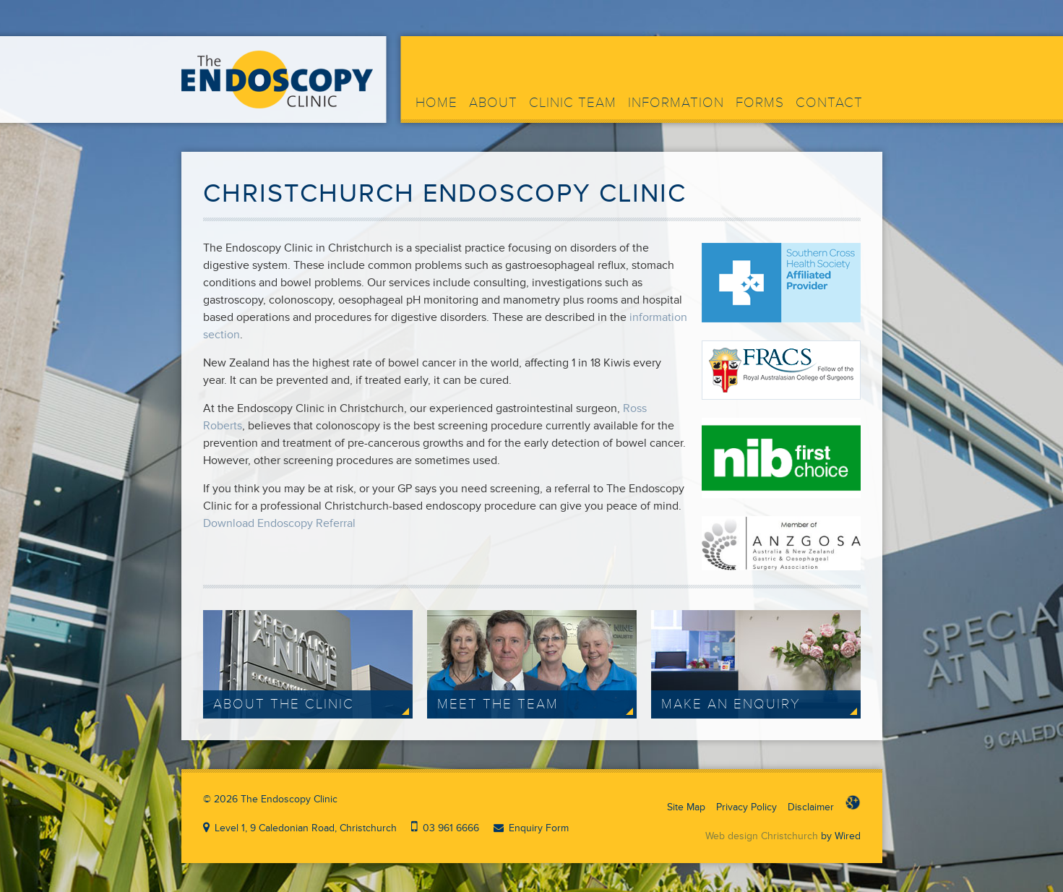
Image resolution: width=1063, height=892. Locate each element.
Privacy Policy (746, 807)
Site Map (686, 807)
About (493, 103)
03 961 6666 (451, 828)
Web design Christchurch (761, 836)
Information (676, 103)
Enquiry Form (539, 828)
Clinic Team (572, 103)
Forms (760, 103)
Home (436, 103)
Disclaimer (811, 807)
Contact (829, 103)
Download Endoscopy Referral (279, 523)
